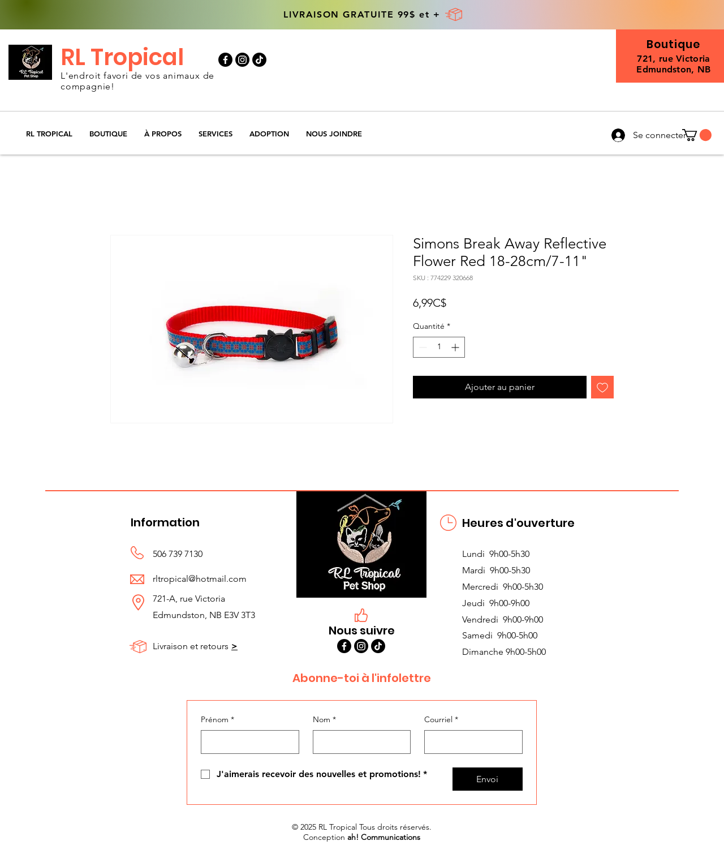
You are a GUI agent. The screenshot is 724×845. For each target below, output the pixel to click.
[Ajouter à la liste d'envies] (602, 387)
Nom (324, 720)
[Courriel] (470, 742)
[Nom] (358, 742)
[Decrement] (422, 347)
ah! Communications (383, 837)
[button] (108, 134)
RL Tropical (122, 57)
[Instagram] (242, 60)
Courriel (441, 720)
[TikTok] (259, 60)
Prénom (217, 720)
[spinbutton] (439, 347)
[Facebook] (225, 60)
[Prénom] (246, 742)
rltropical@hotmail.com (200, 578)
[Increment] (456, 347)
